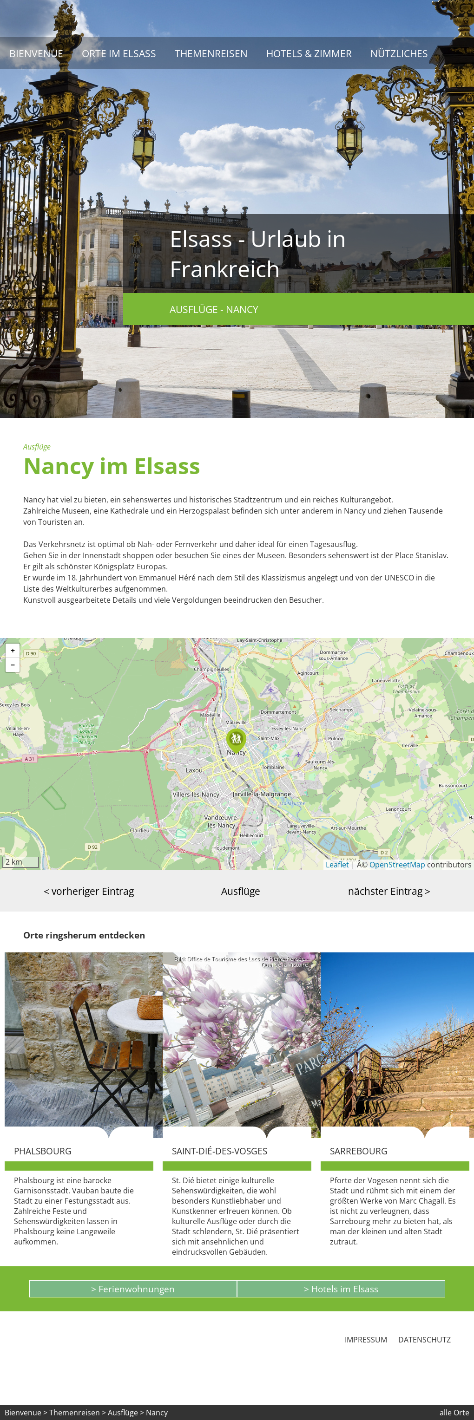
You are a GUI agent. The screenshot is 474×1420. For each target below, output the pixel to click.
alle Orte (454, 1412)
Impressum (366, 1340)
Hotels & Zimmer (309, 53)
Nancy (157, 1412)
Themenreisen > (77, 1412)
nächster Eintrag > (389, 891)
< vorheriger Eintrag (89, 891)
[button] (236, 741)
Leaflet (337, 865)
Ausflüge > (127, 1412)
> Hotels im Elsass (341, 1289)
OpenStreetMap (397, 865)
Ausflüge (240, 891)
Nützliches (399, 53)
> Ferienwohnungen (133, 1289)
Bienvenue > (26, 1412)
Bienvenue (36, 53)
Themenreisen (211, 53)
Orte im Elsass (119, 53)
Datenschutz (424, 1340)
